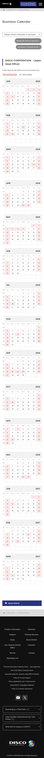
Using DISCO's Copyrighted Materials (22, 685)
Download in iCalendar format (28, 47)
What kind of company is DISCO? (17, 727)
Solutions (31, 629)
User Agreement (35, 667)
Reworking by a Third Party (15, 709)
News (12, 640)
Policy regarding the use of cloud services (22, 681)
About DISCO (11, 9)
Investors (31, 645)
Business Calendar (23, 9)
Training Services (31, 635)
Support (12, 635)
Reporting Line (12, 658)
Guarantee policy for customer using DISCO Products (22, 674)
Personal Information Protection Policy (16, 667)
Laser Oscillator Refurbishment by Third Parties (20, 718)
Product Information (12, 629)
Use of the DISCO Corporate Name (22, 670)
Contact (31, 653)
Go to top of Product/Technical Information (28, 4)
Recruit (12, 653)
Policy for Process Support (22, 678)
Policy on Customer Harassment (22, 689)
